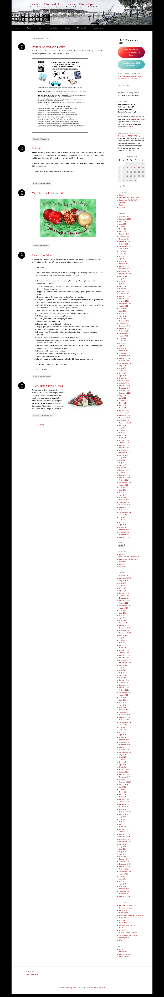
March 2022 (123, 318)
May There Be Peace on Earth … (50, 192)
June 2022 (122, 311)
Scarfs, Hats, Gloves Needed (47, 385)
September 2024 (125, 246)
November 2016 (124, 477)
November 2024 (124, 241)
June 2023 (122, 281)
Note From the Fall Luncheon (129, 197)
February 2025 (124, 234)
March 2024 (123, 261)
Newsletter (54, 28)
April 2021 (122, 346)
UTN (120, 940)
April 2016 (122, 495)
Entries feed (123, 952)
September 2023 (125, 274)
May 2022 (122, 313)
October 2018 (124, 420)
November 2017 (124, 448)
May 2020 (122, 373)
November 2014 (124, 537)
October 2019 (124, 391)
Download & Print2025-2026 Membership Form (131, 52)
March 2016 (123, 497)
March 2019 (123, 408)
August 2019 (123, 396)
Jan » (125, 186)
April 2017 (122, 465)
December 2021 (124, 326)
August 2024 (123, 249)
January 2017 (124, 472)
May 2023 (122, 284)
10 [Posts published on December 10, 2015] (135, 168)
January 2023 (124, 294)
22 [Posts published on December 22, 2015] (127, 176)
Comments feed (124, 954)
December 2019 (124, 386)
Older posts (38, 425)
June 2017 (122, 460)
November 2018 (124, 418)
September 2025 (125, 219)
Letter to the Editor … (44, 255)
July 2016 (122, 487)
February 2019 (124, 410)
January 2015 (124, 532)
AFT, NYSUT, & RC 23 (127, 905)
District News (123, 910)
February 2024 (124, 264)
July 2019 (122, 398)
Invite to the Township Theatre (48, 46)
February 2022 (124, 321)
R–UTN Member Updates (128, 933)
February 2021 (124, 351)
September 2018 (125, 423)
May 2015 (122, 522)
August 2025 (123, 221)
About (29, 28)
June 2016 (122, 490)
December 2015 (124, 505)
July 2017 (122, 458)
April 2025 (122, 231)
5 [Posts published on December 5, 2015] (142, 164)
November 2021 (124, 328)
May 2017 (122, 463)
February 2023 (124, 291)
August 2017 (123, 455)
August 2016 (123, 485)
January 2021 (124, 353)
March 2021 (123, 348)
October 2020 (124, 361)
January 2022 (124, 323)
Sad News (122, 195)
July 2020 (122, 368)
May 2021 (122, 343)
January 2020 (124, 383)
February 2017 (124, 470)
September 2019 (125, 393)
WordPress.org (124, 957)
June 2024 (122, 254)
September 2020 (125, 363)
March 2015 (123, 527)
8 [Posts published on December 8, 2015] (127, 168)
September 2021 (125, 333)
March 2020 (123, 378)
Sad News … (39, 148)
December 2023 (124, 266)
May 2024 (122, 256)
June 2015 (122, 520)
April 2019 (122, 405)
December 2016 (124, 475)
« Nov (120, 186)
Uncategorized (124, 938)
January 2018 (124, 443)
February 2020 (124, 381)
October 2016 (124, 480)
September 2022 (125, 304)
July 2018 (122, 428)
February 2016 (124, 500)
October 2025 (124, 217)
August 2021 (123, 336)
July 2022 (122, 308)
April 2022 (122, 316)
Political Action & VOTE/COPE (129, 925)
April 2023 (122, 286)
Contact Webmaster (31, 974)
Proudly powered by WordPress (69, 988)
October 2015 (124, 510)
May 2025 (122, 229)
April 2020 (122, 376)
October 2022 (124, 301)
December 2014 (124, 535)
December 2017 (124, 445)
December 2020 (124, 356)
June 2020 (122, 371)
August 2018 (123, 425)
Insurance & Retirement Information (131, 915)
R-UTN (131, 127)
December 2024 (124, 239)
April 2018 (122, 435)
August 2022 (123, 306)
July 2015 (122, 517)
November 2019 (124, 388)
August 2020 (123, 366)
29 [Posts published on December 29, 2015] (127, 180)
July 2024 (122, 251)
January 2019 (124, 413)
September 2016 (125, 482)
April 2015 (122, 525)
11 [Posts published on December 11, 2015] (139, 168)
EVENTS (126, 93)
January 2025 (124, 236)
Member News (45, 183)
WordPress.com (99, 988)
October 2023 (124, 271)
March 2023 (123, 289)
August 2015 (123, 515)
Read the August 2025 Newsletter (131, 64)
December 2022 (124, 296)
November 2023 (124, 269)
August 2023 (123, 276)
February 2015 (124, 530)
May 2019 (122, 403)
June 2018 (122, 430)
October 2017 (124, 450)
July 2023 (122, 279)
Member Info (82, 28)
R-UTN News (123, 930)
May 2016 (122, 492)
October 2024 (124, 244)
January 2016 (124, 502)
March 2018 (123, 438)
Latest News (98, 28)
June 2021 (122, 341)
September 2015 (125, 512)
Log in (121, 949)
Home (17, 28)
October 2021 (124, 331)
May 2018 (122, 433)
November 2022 (124, 299)
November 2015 (124, 507)
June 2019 (122, 400)
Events (67, 28)
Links (40, 28)
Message (122, 920)
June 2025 (122, 226)
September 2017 (125, 453)
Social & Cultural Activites (128, 935)
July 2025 (122, 224)
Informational (44, 139)
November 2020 (124, 358)
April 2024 (122, 259)
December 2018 (124, 415)
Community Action (46, 415)
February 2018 (124, 440)
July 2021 (122, 338)
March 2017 (123, 467)
